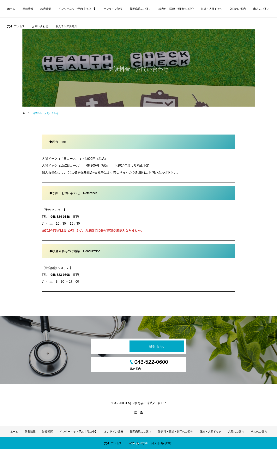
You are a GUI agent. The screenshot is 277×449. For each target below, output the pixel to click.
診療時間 (45, 8)
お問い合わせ (40, 26)
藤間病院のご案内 (140, 8)
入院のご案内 (238, 8)
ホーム (11, 8)
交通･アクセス (16, 26)
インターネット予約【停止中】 (77, 8)
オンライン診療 (113, 8)
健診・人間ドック (212, 8)
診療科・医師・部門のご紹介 (176, 8)
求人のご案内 (261, 8)
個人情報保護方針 (66, 26)
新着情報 (27, 8)
